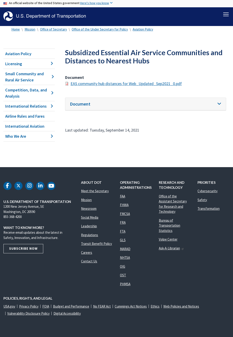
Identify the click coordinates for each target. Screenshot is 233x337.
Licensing (29, 63)
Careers (86, 252)
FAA (122, 196)
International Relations (29, 106)
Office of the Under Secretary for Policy (100, 29)
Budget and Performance (71, 306)
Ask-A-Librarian (171, 248)
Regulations (89, 235)
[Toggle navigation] (226, 14)
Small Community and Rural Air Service (29, 77)
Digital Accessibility (67, 313)
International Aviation (24, 126)
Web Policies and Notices (181, 306)
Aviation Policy (143, 29)
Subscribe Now (23, 248)
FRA (123, 222)
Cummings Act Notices (131, 306)
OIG (122, 266)
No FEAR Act (102, 306)
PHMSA (125, 284)
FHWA (124, 205)
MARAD (125, 249)
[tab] (145, 104)
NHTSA (125, 257)
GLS (123, 240)
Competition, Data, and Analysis (29, 93)
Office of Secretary (53, 29)
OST (123, 275)
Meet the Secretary (95, 191)
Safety (202, 200)
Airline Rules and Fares (25, 116)
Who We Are (29, 136)
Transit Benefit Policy (96, 243)
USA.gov (9, 306)
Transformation (209, 208)
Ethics (155, 306)
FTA (122, 231)
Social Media (89, 217)
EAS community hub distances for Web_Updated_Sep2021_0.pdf (126, 83)
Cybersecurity (208, 191)
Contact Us (89, 261)
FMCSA (125, 214)
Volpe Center (168, 239)
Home (15, 29)
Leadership (89, 226)
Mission (30, 29)
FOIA (45, 306)
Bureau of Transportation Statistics (169, 225)
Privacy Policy (28, 306)
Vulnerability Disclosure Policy (28, 313)
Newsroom (88, 208)
